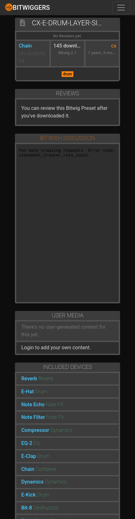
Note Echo (33, 405)
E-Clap (28, 456)
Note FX (55, 405)
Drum (41, 392)
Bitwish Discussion (67, 138)
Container (46, 469)
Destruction (46, 508)
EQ (36, 443)
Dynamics (61, 430)
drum (67, 74)
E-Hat (27, 392)
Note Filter (33, 417)
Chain (25, 46)
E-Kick (28, 495)
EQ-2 (26, 443)
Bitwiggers (27, 7)
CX (113, 46)
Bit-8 (26, 508)
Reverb (29, 379)
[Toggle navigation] (121, 7)
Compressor (35, 430)
